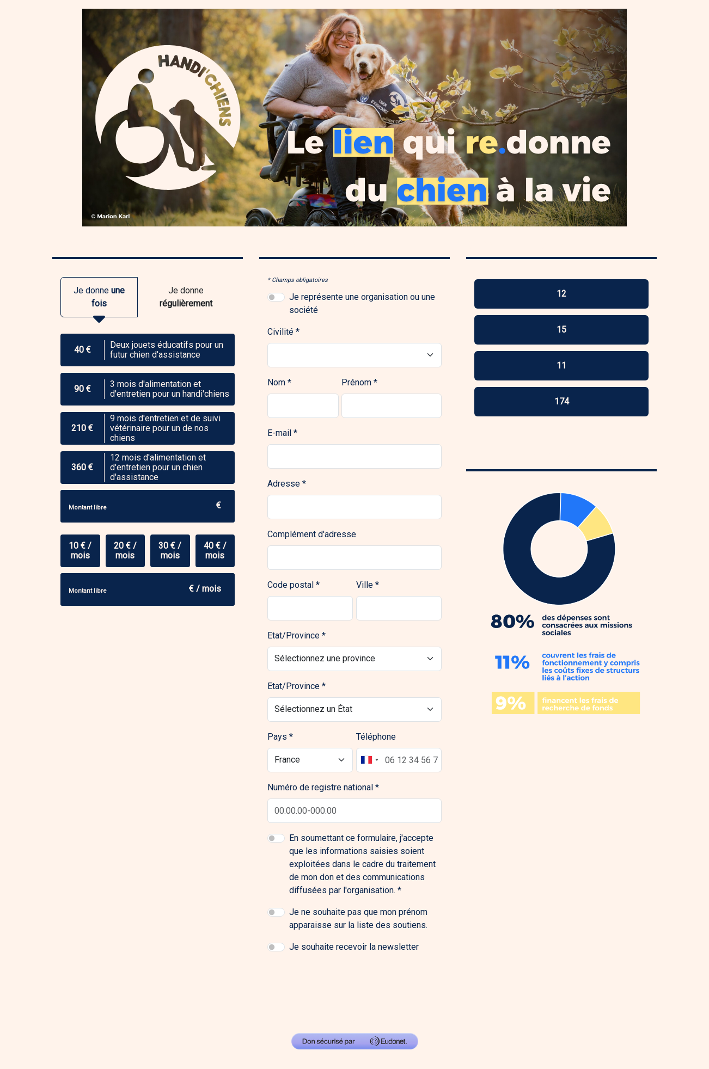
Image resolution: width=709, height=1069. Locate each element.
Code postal (290, 585)
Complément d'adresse (311, 534)
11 (561, 365)
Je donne (99, 301)
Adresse (283, 483)
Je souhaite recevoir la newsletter (354, 947)
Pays (277, 737)
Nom (276, 382)
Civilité (280, 332)
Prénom (356, 382)
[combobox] (369, 760)
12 (561, 293)
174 (561, 401)
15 (561, 329)
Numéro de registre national (320, 787)
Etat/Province (293, 635)
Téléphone (376, 737)
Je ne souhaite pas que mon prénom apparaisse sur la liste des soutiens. (358, 918)
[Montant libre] (147, 506)
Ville (364, 585)
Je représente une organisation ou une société (362, 303)
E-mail (279, 433)
